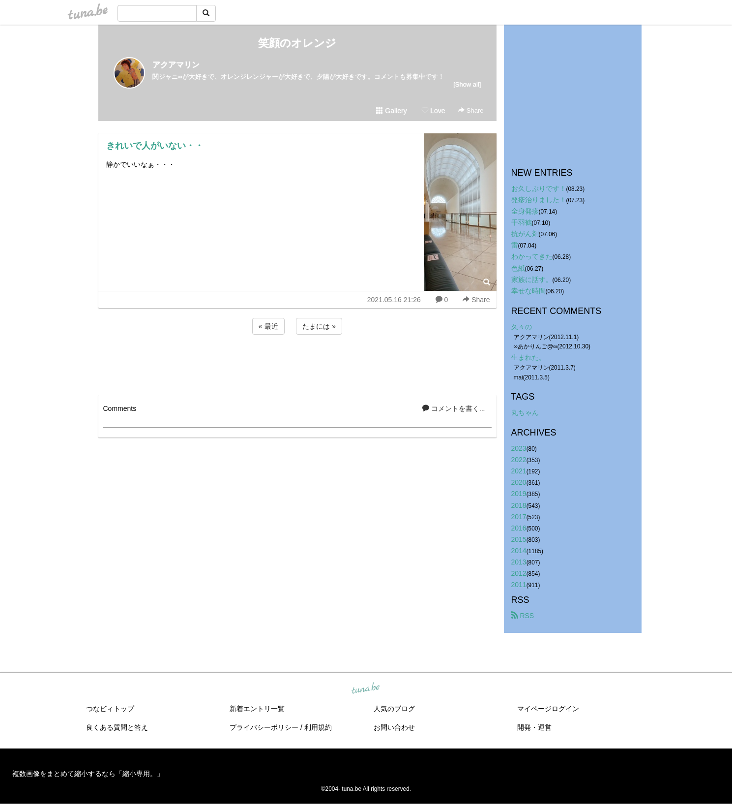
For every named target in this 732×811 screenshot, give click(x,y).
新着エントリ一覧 (257, 709)
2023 (519, 448)
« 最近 (268, 326)
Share (470, 110)
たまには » (319, 326)
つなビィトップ (110, 709)
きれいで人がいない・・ (155, 146)
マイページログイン (548, 709)
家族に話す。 (532, 279)
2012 (519, 573)
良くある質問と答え (117, 727)
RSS (522, 616)
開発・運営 (534, 727)
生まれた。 (528, 357)
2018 (519, 505)
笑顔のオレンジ (297, 43)
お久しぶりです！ (538, 188)
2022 (519, 460)
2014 (519, 551)
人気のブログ (394, 709)
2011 (519, 585)
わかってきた (532, 256)
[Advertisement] (297, 363)
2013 (519, 562)
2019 (519, 494)
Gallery (391, 111)
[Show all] (467, 84)
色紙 (518, 268)
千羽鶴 (521, 222)
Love (433, 111)
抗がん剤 (525, 234)
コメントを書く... (453, 408)
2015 (519, 539)
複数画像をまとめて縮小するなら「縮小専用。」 (88, 774)
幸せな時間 (528, 291)
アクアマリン (176, 65)
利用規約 (318, 727)
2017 (519, 517)
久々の (521, 327)
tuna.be (366, 689)
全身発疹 (525, 211)
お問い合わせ (394, 727)
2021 (519, 471)
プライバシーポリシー (264, 727)
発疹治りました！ (538, 200)
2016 (519, 528)
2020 (519, 482)
